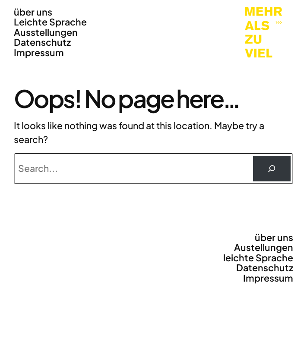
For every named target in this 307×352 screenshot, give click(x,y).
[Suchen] (272, 168)
